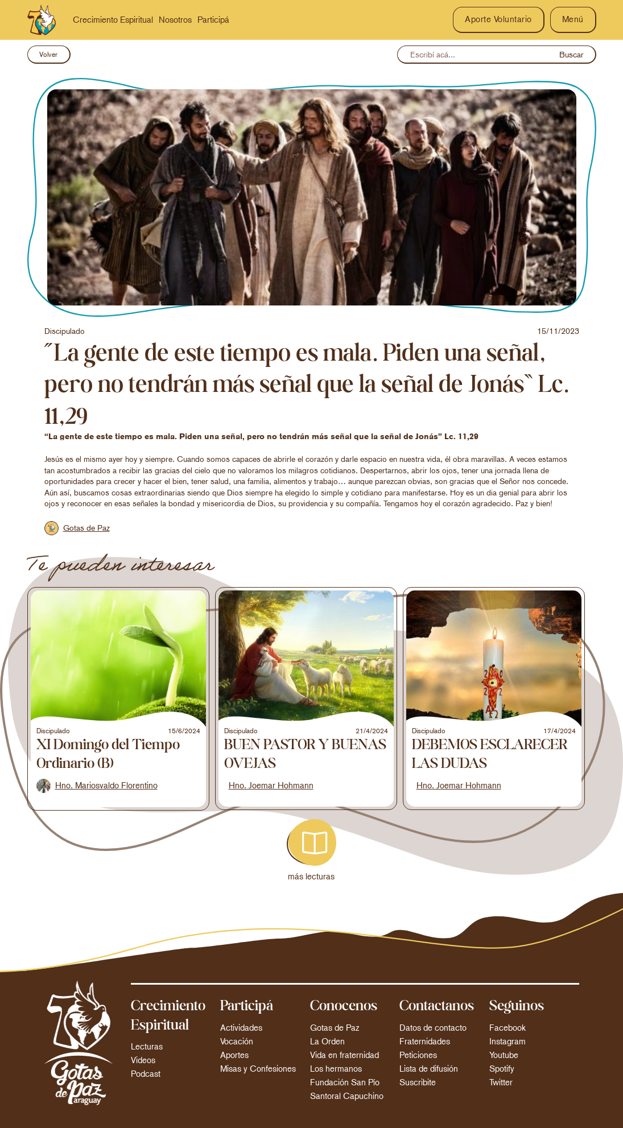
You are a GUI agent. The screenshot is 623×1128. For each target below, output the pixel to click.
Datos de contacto (433, 1028)
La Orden (327, 1041)
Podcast (145, 1074)
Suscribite (417, 1082)
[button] (573, 20)
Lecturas (147, 1047)
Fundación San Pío (344, 1082)
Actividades (241, 1028)
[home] (41, 20)
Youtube (503, 1055)
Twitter (501, 1082)
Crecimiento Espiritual (113, 20)
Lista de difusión (428, 1069)
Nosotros (175, 20)
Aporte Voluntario (498, 19)
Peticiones (418, 1055)
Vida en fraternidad (344, 1055)
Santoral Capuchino (346, 1096)
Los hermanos (336, 1069)
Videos (143, 1060)
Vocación (236, 1041)
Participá (213, 20)
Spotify (501, 1069)
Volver (48, 55)
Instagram (507, 1041)
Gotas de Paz (334, 1028)
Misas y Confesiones (258, 1069)
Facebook (507, 1028)
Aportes (234, 1055)
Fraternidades (424, 1041)
